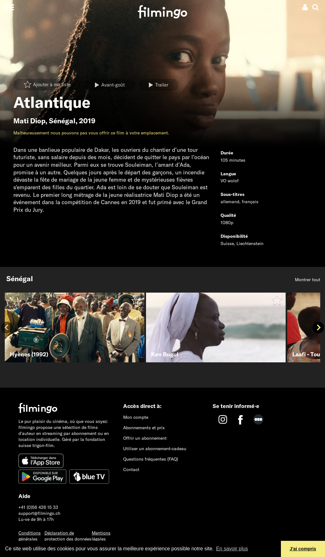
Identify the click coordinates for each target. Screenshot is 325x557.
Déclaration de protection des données (67, 536)
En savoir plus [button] (232, 548)
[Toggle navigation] (9, 7)
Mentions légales (101, 536)
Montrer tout (307, 279)
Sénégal (62, 120)
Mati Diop (29, 120)
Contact (131, 469)
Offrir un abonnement (145, 438)
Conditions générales (29, 536)
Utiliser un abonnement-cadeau (154, 448)
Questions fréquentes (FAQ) (150, 459)
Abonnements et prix (144, 428)
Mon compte (135, 417)
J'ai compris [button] (303, 548)
